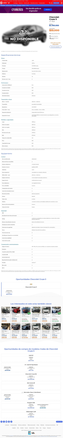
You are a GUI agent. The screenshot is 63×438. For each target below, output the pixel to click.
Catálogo (15, 3)
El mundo (10, 0)
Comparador (42, 3)
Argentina (6, 0)
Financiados (3, 5)
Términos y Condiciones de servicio (43, 436)
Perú (40, 427)
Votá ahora (48, 9)
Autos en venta (9, 5)
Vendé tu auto (56, 2)
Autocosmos (11, 435)
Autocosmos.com (27, 436)
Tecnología (15, 0)
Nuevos (14, 5)
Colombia (22, 427)
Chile (18, 427)
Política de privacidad (53, 436)
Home (1, 0)
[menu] (61, 3)
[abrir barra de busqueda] (50, 3)
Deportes (20, 0)
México (37, 427)
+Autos (26, 0)
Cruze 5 (23, 5)
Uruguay (44, 427)
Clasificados (26, 3)
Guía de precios (34, 3)
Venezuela (49, 427)
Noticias (21, 3)
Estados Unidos (32, 427)
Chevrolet (19, 5)
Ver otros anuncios (55, 46)
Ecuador (26, 427)
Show (23, 0)
